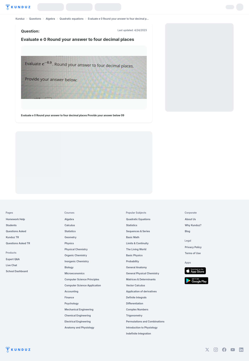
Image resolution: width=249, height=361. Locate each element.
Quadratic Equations (138, 219)
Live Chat (11, 265)
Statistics (70, 231)
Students (11, 225)
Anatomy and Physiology (79, 327)
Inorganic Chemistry (77, 261)
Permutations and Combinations (145, 321)
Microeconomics (75, 273)
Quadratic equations (72, 18)
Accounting (71, 291)
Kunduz (20, 18)
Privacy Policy (193, 247)
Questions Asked (16, 231)
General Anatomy (136, 267)
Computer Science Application (83, 285)
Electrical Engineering (78, 321)
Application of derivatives (141, 291)
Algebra (50, 18)
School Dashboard (17, 271)
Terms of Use (193, 253)
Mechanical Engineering (79, 309)
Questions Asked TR (18, 243)
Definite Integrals (136, 297)
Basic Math (132, 237)
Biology (69, 267)
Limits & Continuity (137, 243)
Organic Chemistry (76, 255)
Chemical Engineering (78, 315)
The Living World (136, 249)
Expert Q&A (13, 259)
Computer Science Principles (82, 279)
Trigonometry (134, 315)
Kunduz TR (12, 237)
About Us (190, 219)
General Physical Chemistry (142, 273)
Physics (69, 243)
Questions (35, 18)
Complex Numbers (137, 309)
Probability (132, 261)
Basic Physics (134, 255)
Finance (69, 297)
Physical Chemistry (76, 249)
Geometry (70, 237)
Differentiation (134, 303)
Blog (187, 231)
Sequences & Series (138, 231)
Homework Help (15, 219)
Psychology (72, 303)
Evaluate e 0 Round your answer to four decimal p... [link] (118, 18)
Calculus (70, 225)
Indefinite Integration (138, 333)
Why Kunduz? (193, 225)
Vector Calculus (135, 285)
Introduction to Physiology (142, 327)
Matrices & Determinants (141, 279)
